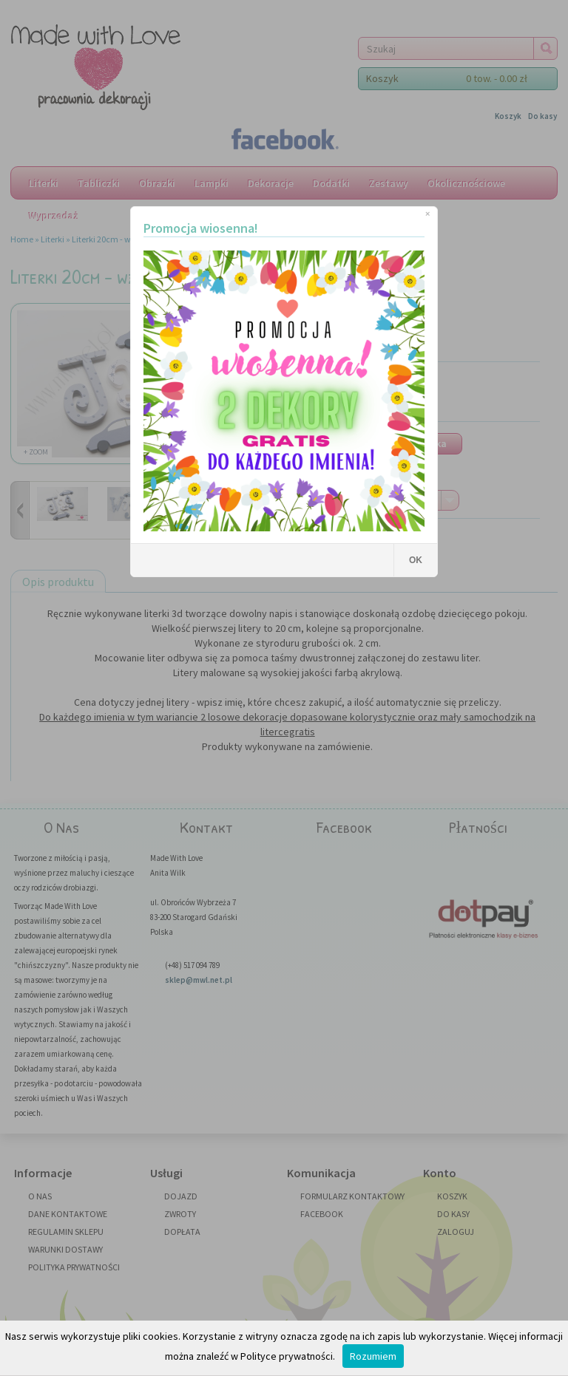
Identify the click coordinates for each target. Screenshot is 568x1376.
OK (415, 560)
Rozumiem (373, 1356)
